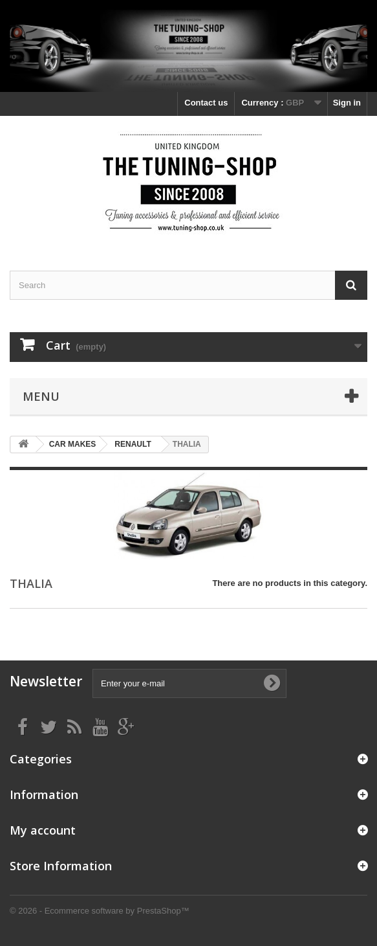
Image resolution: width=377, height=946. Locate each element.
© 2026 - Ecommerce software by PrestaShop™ (99, 911)
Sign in (347, 102)
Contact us (206, 102)
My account (43, 830)
